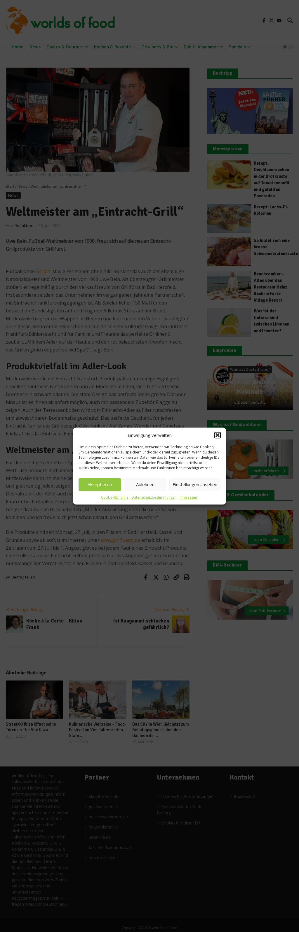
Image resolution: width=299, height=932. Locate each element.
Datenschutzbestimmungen (154, 497)
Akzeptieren (100, 484)
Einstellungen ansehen (195, 484)
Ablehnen (145, 484)
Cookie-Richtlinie (114, 497)
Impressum (189, 497)
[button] (217, 435)
